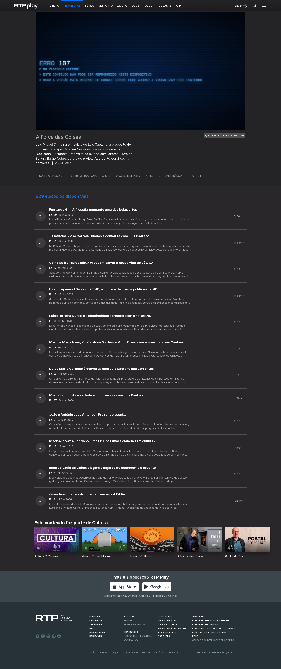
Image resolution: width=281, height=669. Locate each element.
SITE (106, 175)
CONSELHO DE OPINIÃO (205, 624)
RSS (149, 175)
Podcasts (164, 5)
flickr (59, 636)
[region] (140, 71)
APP (178, 5)
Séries (89, 5)
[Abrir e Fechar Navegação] (263, 6)
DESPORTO (95, 620)
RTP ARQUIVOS (97, 632)
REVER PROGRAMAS (135, 624)
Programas (72, 5)
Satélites (164, 636)
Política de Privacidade (101, 652)
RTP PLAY (129, 616)
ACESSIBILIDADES (128, 175)
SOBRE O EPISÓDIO (49, 175)
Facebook (38, 636)
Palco (148, 5)
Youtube (54, 636)
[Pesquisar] (254, 5)
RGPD (195, 636)
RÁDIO (92, 628)
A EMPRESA (198, 616)
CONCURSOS (131, 632)
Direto (54, 5)
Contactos (131, 640)
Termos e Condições (152, 652)
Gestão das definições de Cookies (213, 640)
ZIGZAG (122, 5)
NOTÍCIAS (94, 616)
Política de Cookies (127, 652)
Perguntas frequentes (138, 636)
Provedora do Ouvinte (172, 628)
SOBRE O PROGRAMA (82, 175)
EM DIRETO (130, 620)
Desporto (105, 5)
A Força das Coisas (58, 137)
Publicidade (171, 652)
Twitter (43, 636)
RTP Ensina (96, 636)
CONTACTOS (165, 616)
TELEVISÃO (95, 624)
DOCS (135, 5)
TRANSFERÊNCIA (170, 175)
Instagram (48, 636)
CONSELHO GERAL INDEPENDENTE (211, 620)
